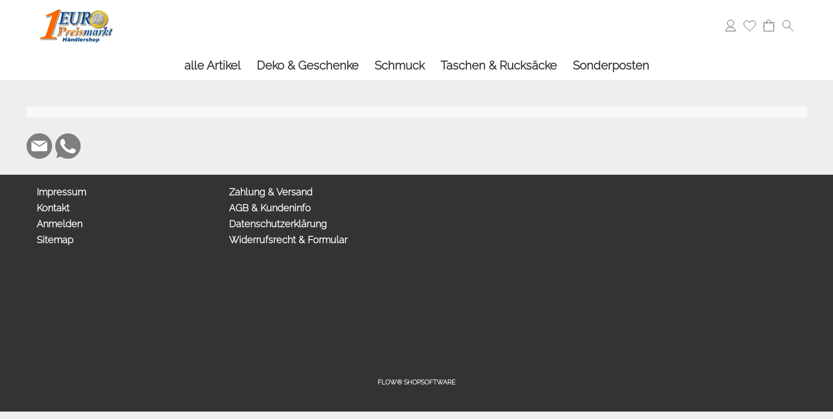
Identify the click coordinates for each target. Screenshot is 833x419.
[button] (788, 25)
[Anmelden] (730, 25)
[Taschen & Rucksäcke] (498, 65)
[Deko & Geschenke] (308, 65)
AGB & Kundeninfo (270, 207)
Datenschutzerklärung (278, 223)
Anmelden (59, 223)
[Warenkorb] (769, 25)
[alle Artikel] (212, 65)
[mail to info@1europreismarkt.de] (39, 146)
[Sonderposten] (611, 65)
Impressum (61, 192)
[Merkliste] (749, 25)
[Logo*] (77, 11)
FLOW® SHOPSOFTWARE (416, 382)
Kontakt (53, 207)
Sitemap (55, 239)
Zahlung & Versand (270, 192)
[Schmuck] (399, 65)
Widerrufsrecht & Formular (288, 239)
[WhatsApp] (68, 146)
